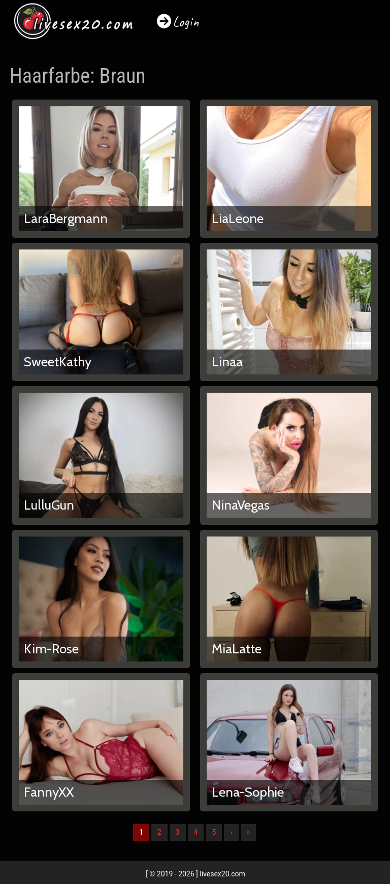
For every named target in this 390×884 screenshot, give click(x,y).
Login (186, 21)
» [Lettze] (248, 832)
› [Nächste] (231, 832)
